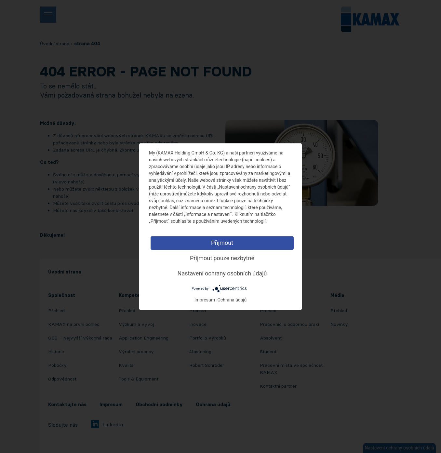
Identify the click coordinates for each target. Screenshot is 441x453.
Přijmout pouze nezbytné (222, 258)
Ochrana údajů (232, 299)
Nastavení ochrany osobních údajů (222, 273)
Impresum (204, 299)
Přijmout (222, 242)
